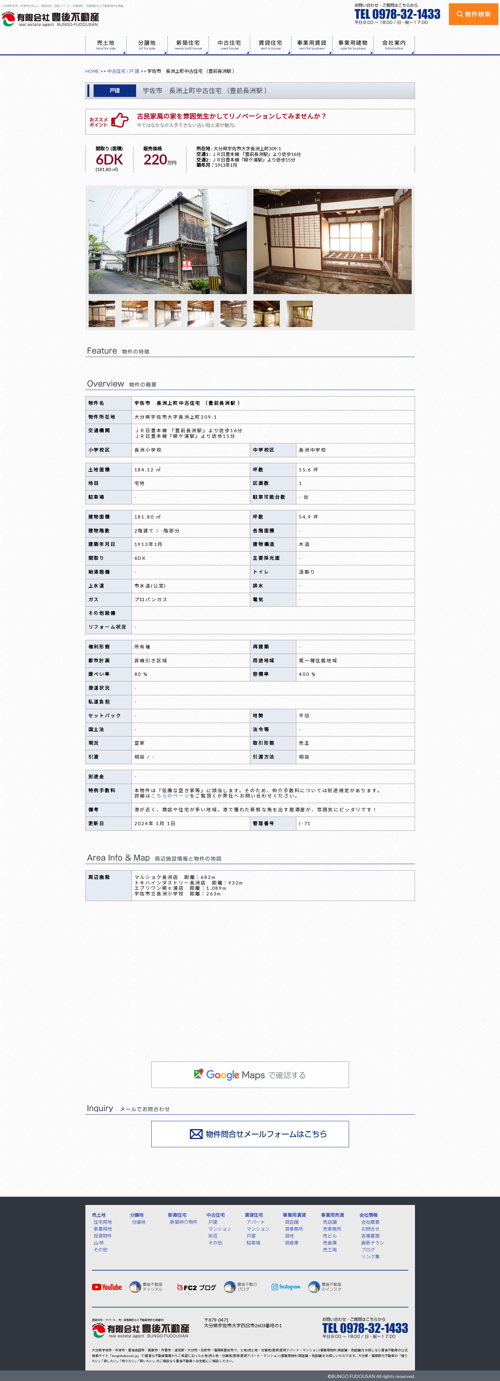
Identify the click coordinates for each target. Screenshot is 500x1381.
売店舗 (330, 1222)
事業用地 (103, 1229)
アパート (256, 1222)
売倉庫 (330, 1243)
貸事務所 (294, 1229)
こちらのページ (170, 795)
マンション (219, 1229)
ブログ (368, 1249)
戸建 (213, 1222)
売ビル (330, 1236)
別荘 (213, 1236)
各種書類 (370, 1236)
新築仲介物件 (184, 1222)
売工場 (330, 1249)
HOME (92, 71)
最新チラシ (372, 1243)
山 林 (99, 1243)
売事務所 (332, 1229)
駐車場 (253, 1243)
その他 (100, 1249)
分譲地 (139, 1222)
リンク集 (370, 1256)
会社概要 (370, 1222)
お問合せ (370, 1229)
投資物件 (103, 1236)
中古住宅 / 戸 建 (123, 71)
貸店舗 (292, 1222)
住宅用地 (103, 1222)
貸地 (289, 1236)
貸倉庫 (292, 1243)
